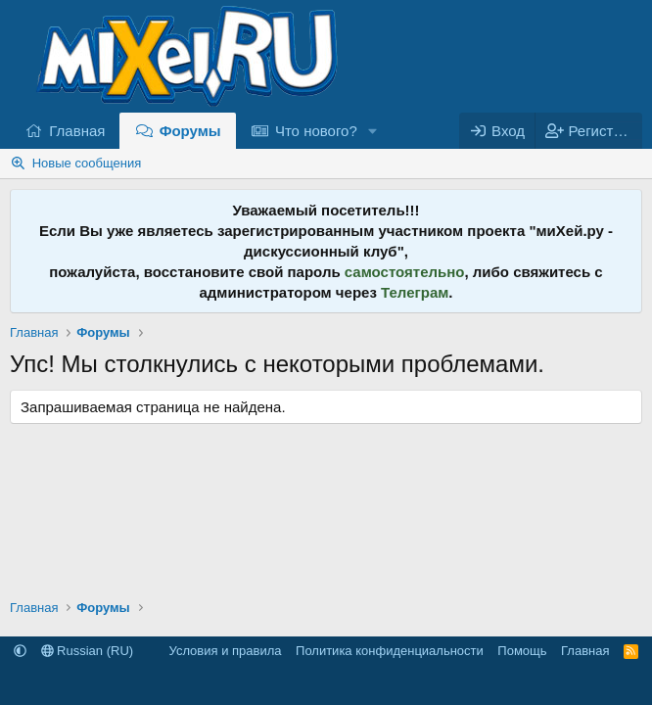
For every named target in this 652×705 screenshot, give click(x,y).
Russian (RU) (87, 650)
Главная (77, 130)
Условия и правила (225, 650)
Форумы (190, 130)
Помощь (521, 650)
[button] (373, 131)
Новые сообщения (87, 163)
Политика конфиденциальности (390, 650)
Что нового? (316, 130)
